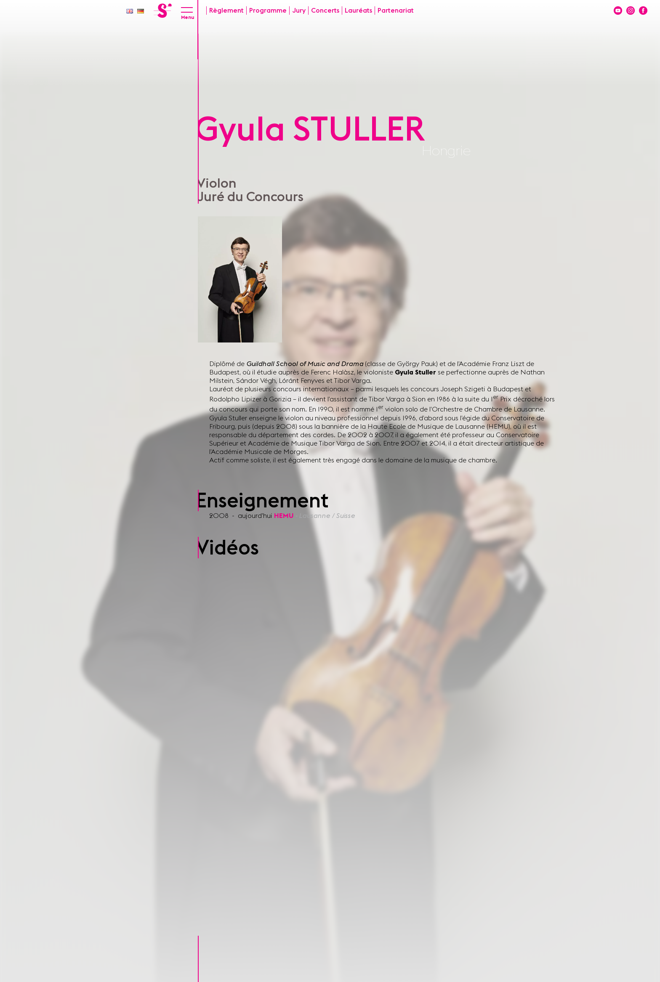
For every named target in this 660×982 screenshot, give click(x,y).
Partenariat (396, 10)
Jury (299, 10)
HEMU (284, 515)
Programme (268, 10)
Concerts (325, 10)
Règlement (226, 10)
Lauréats (358, 10)
